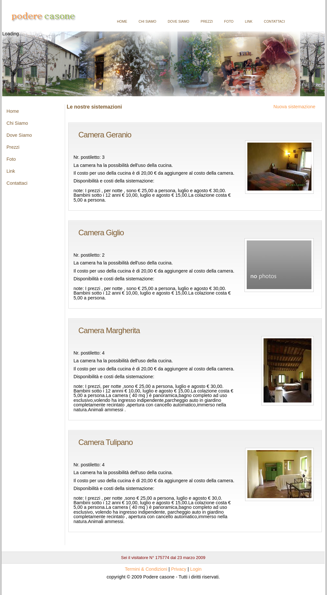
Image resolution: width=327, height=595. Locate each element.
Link (249, 21)
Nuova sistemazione (294, 106)
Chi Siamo (147, 21)
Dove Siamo (178, 21)
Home (122, 21)
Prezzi (207, 21)
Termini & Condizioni (146, 569)
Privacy (178, 569)
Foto (228, 21)
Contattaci (274, 21)
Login (195, 569)
